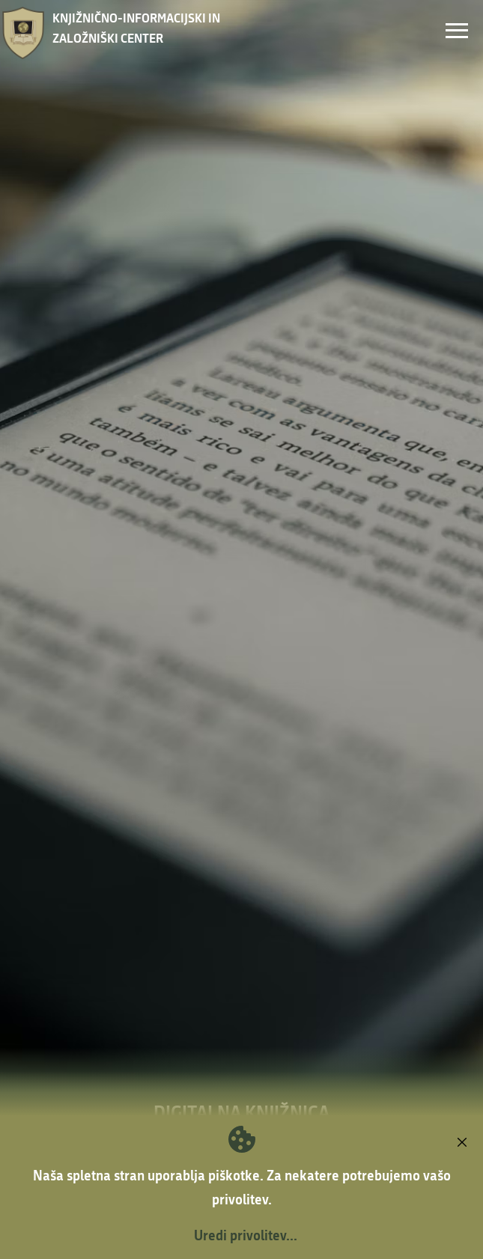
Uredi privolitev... (245, 1235)
